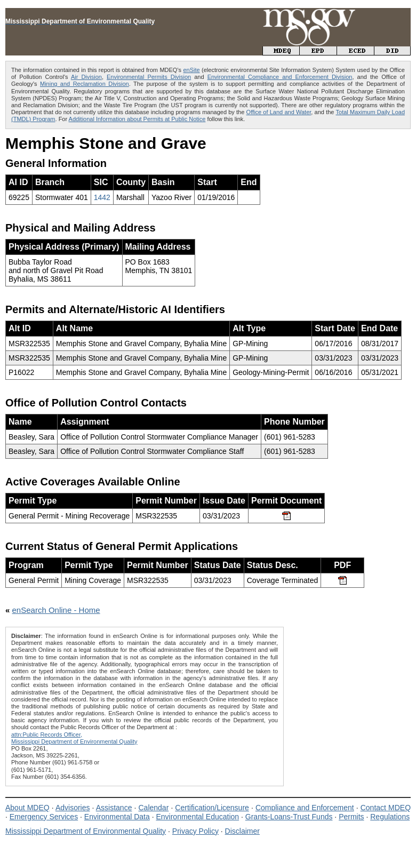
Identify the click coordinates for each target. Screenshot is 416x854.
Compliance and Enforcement (304, 807)
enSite (191, 70)
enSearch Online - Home (56, 609)
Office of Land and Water (278, 112)
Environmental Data (117, 816)
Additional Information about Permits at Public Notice (137, 119)
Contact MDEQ (386, 807)
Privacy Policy (195, 831)
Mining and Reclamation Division (84, 84)
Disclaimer (242, 831)
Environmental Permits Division (149, 77)
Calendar (153, 807)
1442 (102, 197)
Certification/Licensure (212, 807)
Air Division (86, 77)
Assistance (114, 807)
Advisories (72, 807)
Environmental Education (197, 816)
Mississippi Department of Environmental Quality (85, 831)
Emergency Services (44, 816)
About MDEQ (27, 807)
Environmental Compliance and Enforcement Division (280, 77)
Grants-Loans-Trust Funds (289, 816)
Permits (351, 816)
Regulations (390, 816)
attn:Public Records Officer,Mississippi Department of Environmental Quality (74, 738)
